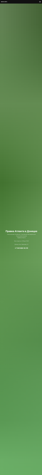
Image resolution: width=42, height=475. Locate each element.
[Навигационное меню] (40, 1)
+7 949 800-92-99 (21, 248)
